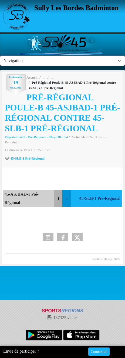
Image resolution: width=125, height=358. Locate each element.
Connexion (99, 352)
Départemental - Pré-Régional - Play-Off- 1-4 (37, 137)
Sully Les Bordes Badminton (76, 8)
